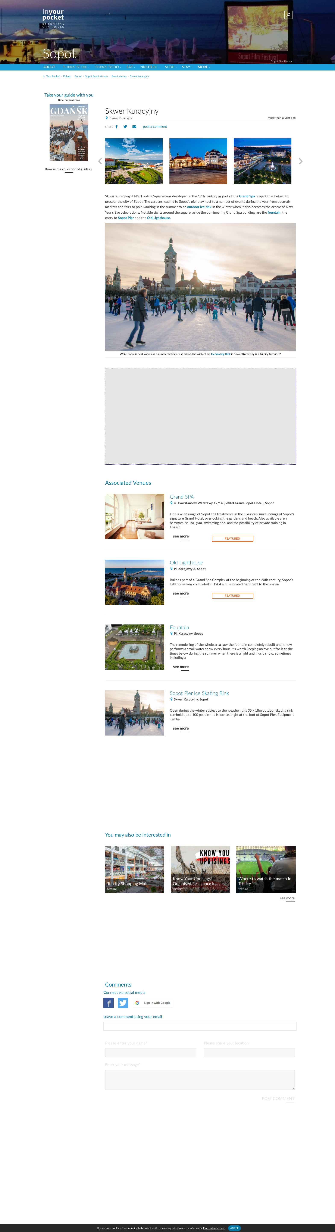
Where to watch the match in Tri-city (264, 881)
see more (181, 536)
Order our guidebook (69, 100)
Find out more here (214, 1228)
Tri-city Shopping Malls (127, 884)
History (178, 889)
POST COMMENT (278, 1081)
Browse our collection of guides (67, 169)
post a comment (155, 126)
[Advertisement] (200, 91)
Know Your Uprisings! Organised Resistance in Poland (194, 881)
